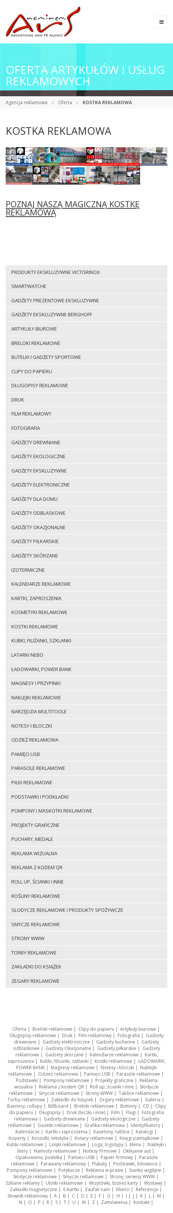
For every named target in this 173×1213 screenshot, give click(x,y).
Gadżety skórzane (64, 1054)
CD (146, 1106)
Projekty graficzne (114, 1080)
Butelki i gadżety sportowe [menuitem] (46, 357)
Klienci (123, 1189)
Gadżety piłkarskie (116, 1048)
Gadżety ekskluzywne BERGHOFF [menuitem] (51, 314)
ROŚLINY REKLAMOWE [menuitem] (35, 896)
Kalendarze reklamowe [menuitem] (41, 583)
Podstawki (27, 1080)
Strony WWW (99, 1093)
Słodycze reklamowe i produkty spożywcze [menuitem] (67, 910)
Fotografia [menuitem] (25, 428)
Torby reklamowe (26, 1099)
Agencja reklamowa (26, 102)
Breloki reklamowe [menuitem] (35, 343)
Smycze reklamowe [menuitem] (35, 924)
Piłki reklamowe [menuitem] (31, 782)
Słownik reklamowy (28, 1196)
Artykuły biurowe (138, 1029)
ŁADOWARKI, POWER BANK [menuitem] (41, 669)
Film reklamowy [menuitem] (31, 413)
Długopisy (50, 1112)
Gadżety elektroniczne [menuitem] (40, 484)
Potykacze (69, 1170)
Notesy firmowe (100, 1151)
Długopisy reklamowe (33, 1035)
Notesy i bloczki (117, 1067)
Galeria (153, 1099)
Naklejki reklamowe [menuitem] (36, 697)
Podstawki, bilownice (135, 1164)
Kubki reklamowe (25, 1144)
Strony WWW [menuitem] (27, 938)
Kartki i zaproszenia (66, 1131)
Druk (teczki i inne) (86, 1112)
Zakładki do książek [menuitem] (36, 966)
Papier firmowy (117, 1157)
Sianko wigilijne (145, 1170)
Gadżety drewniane (64, 1119)
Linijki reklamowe (67, 1144)
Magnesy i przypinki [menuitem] (36, 683)
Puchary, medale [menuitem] (32, 839)
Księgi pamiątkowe (139, 1138)
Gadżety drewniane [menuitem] (35, 442)
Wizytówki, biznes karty (113, 1183)
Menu (135, 1144)
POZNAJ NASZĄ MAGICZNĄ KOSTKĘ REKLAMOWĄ (72, 208)
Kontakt (141, 1202)
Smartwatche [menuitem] (28, 286)
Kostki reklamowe (113, 1061)
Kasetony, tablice (111, 1131)
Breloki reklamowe (52, 1029)
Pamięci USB (97, 1074)
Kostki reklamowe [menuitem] (34, 626)
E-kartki (71, 1189)
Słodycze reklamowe (35, 1176)
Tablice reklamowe (139, 1093)
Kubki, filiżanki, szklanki (64, 1061)
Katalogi (144, 1131)
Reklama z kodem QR (61, 1087)
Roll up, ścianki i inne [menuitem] (37, 881)
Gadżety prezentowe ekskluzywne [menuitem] (55, 300)
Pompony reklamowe (66, 1080)
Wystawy (153, 1183)
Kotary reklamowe (94, 1138)
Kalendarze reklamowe (114, 1054)
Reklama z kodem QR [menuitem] (37, 867)
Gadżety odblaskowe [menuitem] (38, 513)
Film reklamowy (95, 1035)
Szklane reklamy (23, 1183)
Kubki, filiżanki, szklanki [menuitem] (41, 640)
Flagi (131, 1112)
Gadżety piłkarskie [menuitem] (35, 541)
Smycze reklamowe (59, 1093)
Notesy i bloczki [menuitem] (31, 725)
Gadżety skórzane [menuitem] (34, 555)
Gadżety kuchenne (115, 1042)
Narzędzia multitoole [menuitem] (39, 711)
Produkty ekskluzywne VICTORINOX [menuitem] (55, 272)
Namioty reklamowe (55, 1151)
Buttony (128, 1106)
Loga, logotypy (108, 1144)
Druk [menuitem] (17, 399)
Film (115, 1112)
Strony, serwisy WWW (132, 1176)
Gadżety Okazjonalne (68, 1048)
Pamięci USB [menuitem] (25, 754)
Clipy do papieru (96, 1029)
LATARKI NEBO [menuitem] (27, 654)
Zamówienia (114, 1202)
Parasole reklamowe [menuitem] (38, 768)
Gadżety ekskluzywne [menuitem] (39, 470)
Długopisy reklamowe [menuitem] (39, 385)
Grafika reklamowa (104, 1125)
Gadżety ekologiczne (113, 1119)
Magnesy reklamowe (73, 1067)
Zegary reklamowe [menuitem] (35, 980)
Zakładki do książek (72, 1099)
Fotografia (129, 1035)
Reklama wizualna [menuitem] (34, 853)
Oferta (65, 102)
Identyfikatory (145, 1125)
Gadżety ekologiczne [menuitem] (38, 456)
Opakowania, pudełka (38, 1157)
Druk (67, 1035)
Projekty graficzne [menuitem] (35, 825)
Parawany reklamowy (63, 1164)
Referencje (147, 1189)
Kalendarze (27, 1131)
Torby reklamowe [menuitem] (34, 952)
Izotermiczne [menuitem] (28, 569)
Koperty (17, 1138)
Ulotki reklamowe (64, 1183)
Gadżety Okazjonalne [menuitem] (38, 527)
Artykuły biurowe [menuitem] (34, 328)
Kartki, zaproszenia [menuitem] (36, 598)
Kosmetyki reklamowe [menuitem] (39, 612)
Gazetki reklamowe (58, 1125)
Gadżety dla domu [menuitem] (34, 499)
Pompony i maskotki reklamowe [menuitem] (51, 810)
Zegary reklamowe (119, 1099)
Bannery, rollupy (24, 1106)
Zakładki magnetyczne (33, 1189)
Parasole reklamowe (138, 1074)
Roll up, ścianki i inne (112, 1087)
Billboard (58, 1106)
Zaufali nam (97, 1189)
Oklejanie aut (137, 1151)
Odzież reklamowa (58, 1074)
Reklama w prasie (104, 1170)
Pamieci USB (81, 1157)
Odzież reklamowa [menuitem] (34, 739)
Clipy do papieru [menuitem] (31, 371)
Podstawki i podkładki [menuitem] (40, 796)
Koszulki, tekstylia (50, 1138)
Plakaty (99, 1164)
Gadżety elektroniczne (66, 1042)
